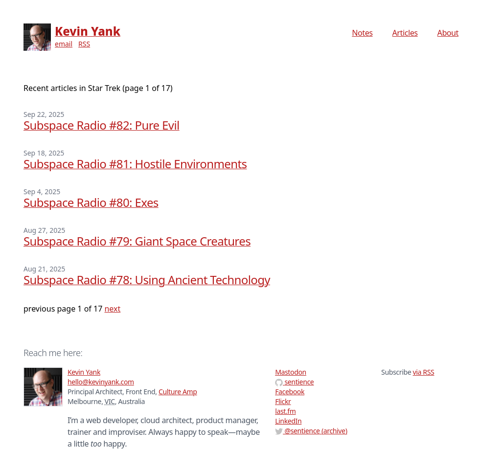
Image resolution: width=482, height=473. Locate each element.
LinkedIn (288, 421)
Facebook (289, 391)
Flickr (283, 401)
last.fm (285, 411)
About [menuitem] (448, 32)
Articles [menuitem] (405, 32)
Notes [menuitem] (362, 32)
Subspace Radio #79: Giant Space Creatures (137, 241)
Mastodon (290, 372)
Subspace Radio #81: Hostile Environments (135, 164)
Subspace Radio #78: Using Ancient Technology (146, 279)
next (112, 308)
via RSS (424, 372)
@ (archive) (311, 430)
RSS (84, 43)
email (63, 43)
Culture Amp (178, 391)
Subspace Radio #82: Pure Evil (101, 125)
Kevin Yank (87, 31)
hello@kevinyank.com (101, 381)
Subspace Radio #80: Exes (91, 202)
